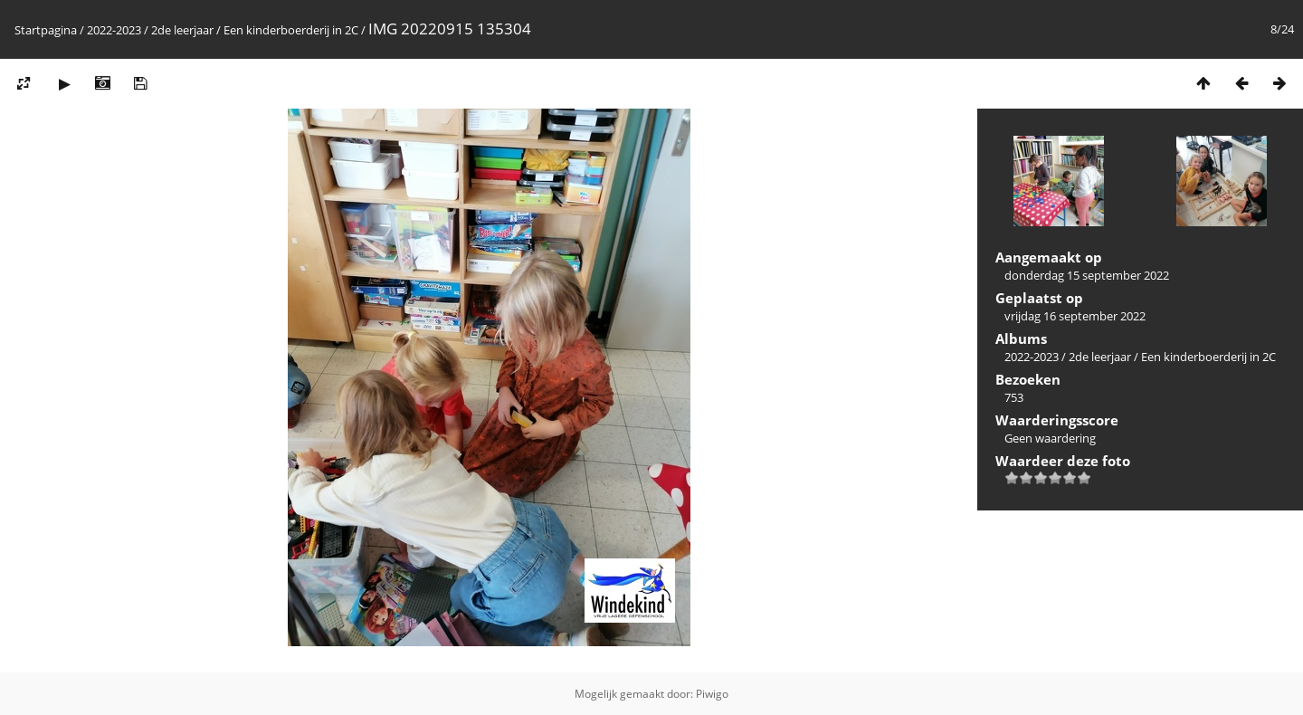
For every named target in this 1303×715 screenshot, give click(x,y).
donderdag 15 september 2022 (1086, 275)
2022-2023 (114, 30)
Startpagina (45, 30)
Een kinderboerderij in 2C (291, 30)
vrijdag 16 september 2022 (1075, 316)
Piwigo (712, 693)
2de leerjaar (182, 30)
